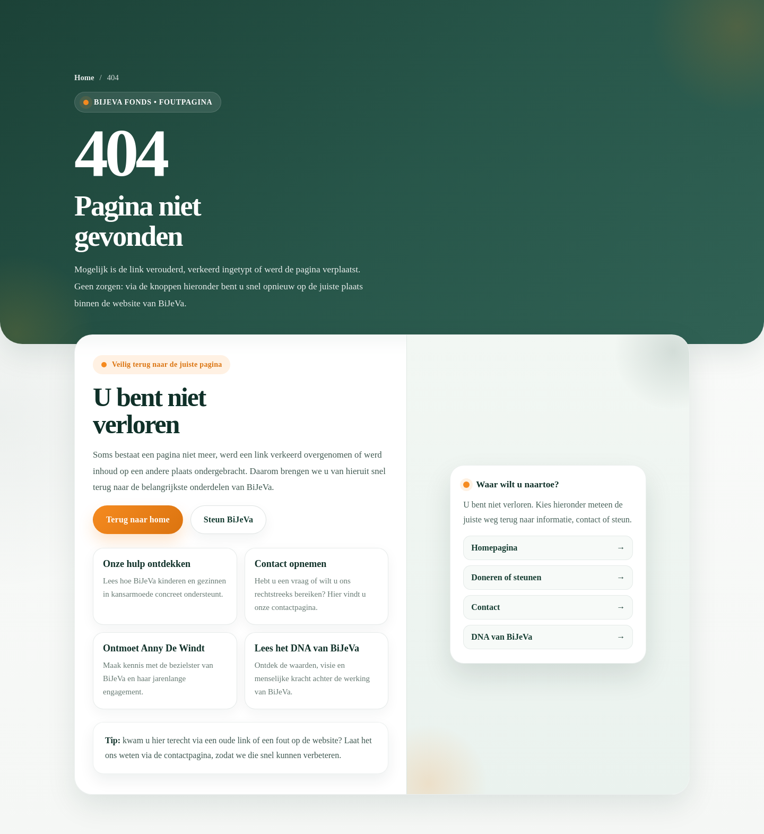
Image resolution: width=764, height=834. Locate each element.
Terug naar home (138, 519)
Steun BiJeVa (228, 519)
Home (84, 77)
